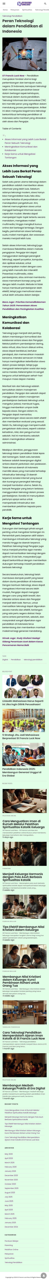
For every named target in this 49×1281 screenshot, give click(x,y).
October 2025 (10, 1184)
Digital (5, 659)
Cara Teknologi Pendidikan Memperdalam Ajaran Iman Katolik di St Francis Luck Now (24, 1035)
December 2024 (11, 1227)
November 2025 (11, 1180)
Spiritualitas (27, 10)
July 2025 (8, 1197)
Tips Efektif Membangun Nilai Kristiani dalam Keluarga (23, 928)
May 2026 (9, 1154)
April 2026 (9, 1158)
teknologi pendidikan (33, 659)
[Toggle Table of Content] (4, 135)
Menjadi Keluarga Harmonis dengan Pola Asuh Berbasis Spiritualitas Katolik (23, 877)
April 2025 (9, 1210)
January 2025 (10, 1222)
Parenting (7, 868)
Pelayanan (15, 10)
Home (5, 10)
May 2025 (9, 1205)
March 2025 (9, 1214)
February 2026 (10, 1167)
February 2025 (10, 1218)
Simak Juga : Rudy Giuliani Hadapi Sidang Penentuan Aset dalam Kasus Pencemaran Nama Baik (22, 642)
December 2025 (11, 1175)
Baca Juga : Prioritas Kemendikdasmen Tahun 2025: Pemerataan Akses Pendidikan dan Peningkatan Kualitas (24, 306)
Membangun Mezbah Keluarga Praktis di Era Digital (24, 1086)
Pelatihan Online (9, 816)
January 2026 (10, 1171)
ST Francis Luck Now (13, 75)
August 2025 (10, 1192)
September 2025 (11, 1188)
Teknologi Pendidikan (12, 16)
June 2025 (9, 1201)
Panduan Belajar (9, 921)
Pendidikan (16, 659)
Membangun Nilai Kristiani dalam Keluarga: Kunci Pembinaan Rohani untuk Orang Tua (22, 981)
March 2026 (9, 1162)
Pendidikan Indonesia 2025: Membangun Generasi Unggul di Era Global (21, 772)
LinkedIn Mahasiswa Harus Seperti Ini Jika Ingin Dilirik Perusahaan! (22, 702)
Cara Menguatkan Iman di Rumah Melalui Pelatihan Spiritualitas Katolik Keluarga (24, 824)
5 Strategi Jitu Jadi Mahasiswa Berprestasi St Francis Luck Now (21, 736)
